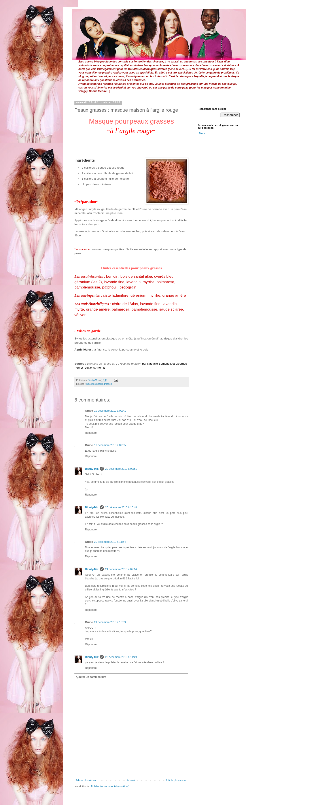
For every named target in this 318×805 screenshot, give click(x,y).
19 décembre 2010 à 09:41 (110, 410)
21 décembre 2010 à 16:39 (110, 622)
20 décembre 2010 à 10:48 (121, 507)
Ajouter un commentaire (91, 677)
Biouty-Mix (93, 380)
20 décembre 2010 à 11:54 (110, 541)
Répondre (91, 432)
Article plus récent (86, 780)
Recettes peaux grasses (99, 384)
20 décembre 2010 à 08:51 (121, 468)
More (202, 133)
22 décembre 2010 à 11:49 (121, 657)
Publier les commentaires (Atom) (110, 786)
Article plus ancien (176, 780)
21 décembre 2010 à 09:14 (121, 569)
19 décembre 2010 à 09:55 (110, 445)
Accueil (131, 780)
